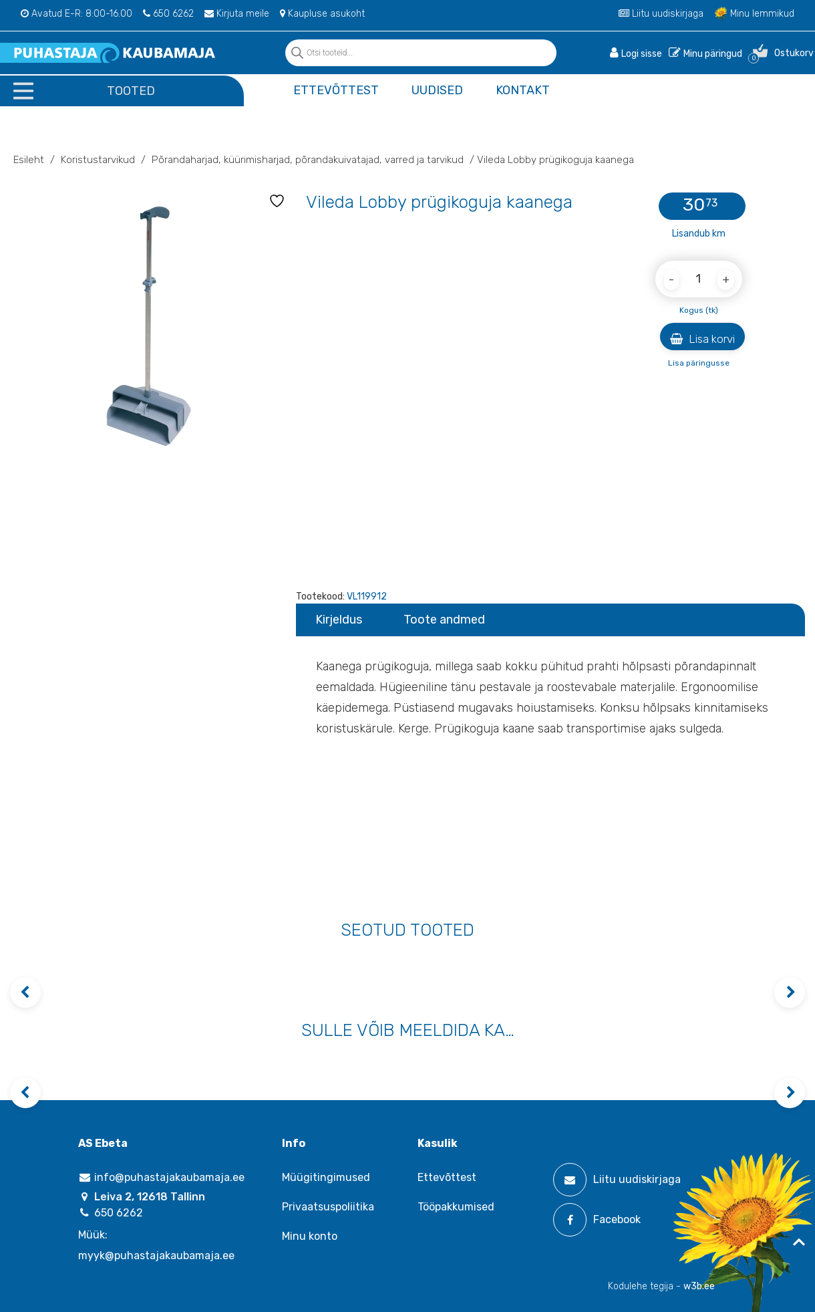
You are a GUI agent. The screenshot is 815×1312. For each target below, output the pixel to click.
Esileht (28, 160)
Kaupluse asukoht (322, 13)
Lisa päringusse (698, 363)
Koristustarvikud (98, 160)
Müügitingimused (326, 1177)
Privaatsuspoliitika (328, 1206)
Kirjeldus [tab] (338, 619)
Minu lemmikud (754, 13)
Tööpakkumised (456, 1206)
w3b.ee (699, 1286)
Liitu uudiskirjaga (661, 13)
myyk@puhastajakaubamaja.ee (156, 1255)
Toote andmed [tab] (444, 619)
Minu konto (309, 1236)
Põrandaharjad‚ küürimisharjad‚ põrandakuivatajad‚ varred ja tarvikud (308, 160)
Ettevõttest (336, 90)
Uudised (437, 90)
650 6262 (168, 13)
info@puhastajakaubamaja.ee (161, 1177)
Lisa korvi (702, 339)
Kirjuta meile (236, 13)
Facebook (597, 1219)
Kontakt (523, 90)
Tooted (131, 91)
